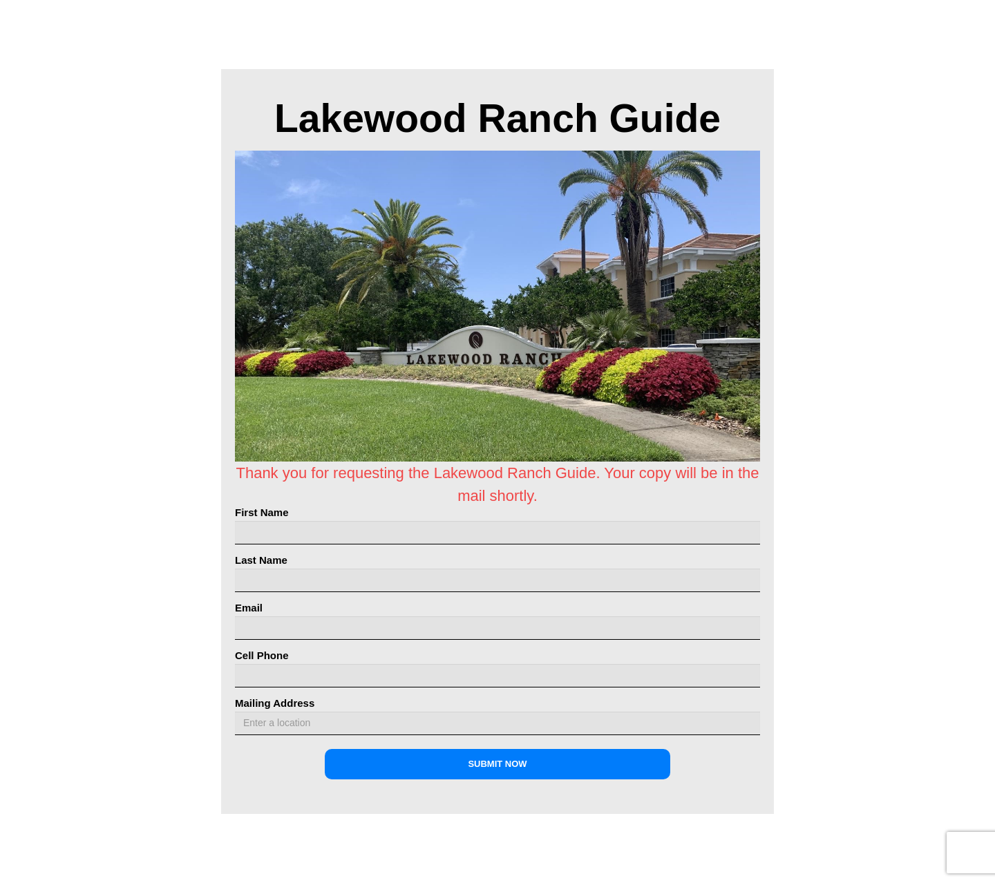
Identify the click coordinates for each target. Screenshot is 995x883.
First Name (262, 512)
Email (249, 607)
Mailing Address (274, 703)
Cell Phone (262, 655)
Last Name (261, 560)
